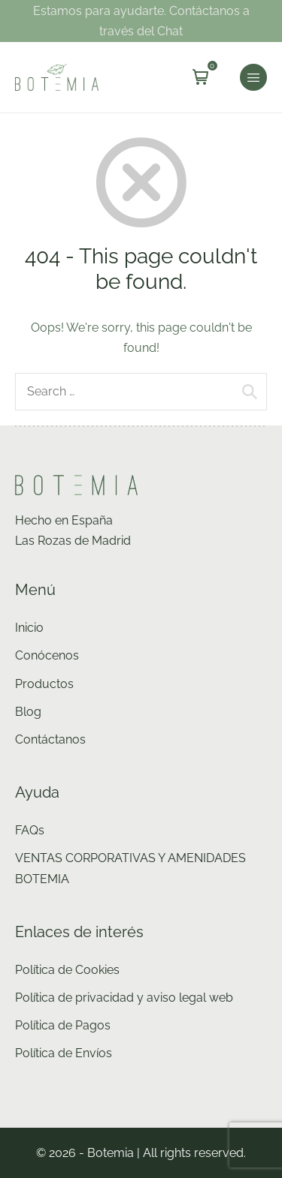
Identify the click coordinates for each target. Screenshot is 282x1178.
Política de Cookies (67, 970)
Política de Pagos (63, 1025)
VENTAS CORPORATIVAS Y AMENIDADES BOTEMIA (130, 868)
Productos (44, 684)
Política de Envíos (63, 1053)
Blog (28, 712)
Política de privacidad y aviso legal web (124, 997)
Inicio (29, 628)
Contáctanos (50, 739)
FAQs (29, 830)
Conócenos (47, 655)
